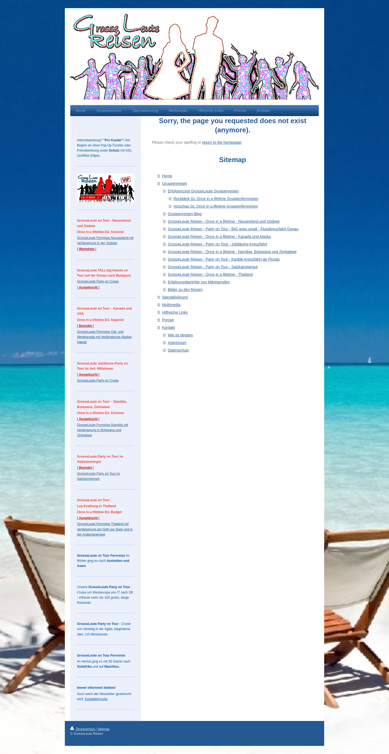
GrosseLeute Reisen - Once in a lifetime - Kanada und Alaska (219, 236)
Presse (168, 320)
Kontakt (168, 327)
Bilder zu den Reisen (185, 289)
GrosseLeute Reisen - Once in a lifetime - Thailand (210, 274)
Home (167, 176)
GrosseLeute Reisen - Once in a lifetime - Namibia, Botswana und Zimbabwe (232, 252)
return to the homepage (222, 142)
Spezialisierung (175, 297)
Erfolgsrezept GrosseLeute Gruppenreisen (203, 191)
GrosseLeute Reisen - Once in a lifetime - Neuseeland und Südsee (224, 221)
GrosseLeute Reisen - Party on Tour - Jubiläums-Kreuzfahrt (217, 244)
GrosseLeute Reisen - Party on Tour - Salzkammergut (213, 267)
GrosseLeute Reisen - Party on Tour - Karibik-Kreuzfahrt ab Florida (224, 259)
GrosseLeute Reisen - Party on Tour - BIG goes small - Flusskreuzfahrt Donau (233, 229)
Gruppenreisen (174, 183)
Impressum (177, 342)
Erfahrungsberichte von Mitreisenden (199, 282)
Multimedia (171, 305)
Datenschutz (178, 350)
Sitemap (103, 729)
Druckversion (83, 729)
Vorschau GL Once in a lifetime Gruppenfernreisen (215, 206)
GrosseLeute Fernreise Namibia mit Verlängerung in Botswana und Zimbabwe (102, 430)
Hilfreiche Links (175, 312)
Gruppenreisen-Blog (185, 214)
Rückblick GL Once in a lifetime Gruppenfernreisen (216, 198)
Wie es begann (180, 335)
